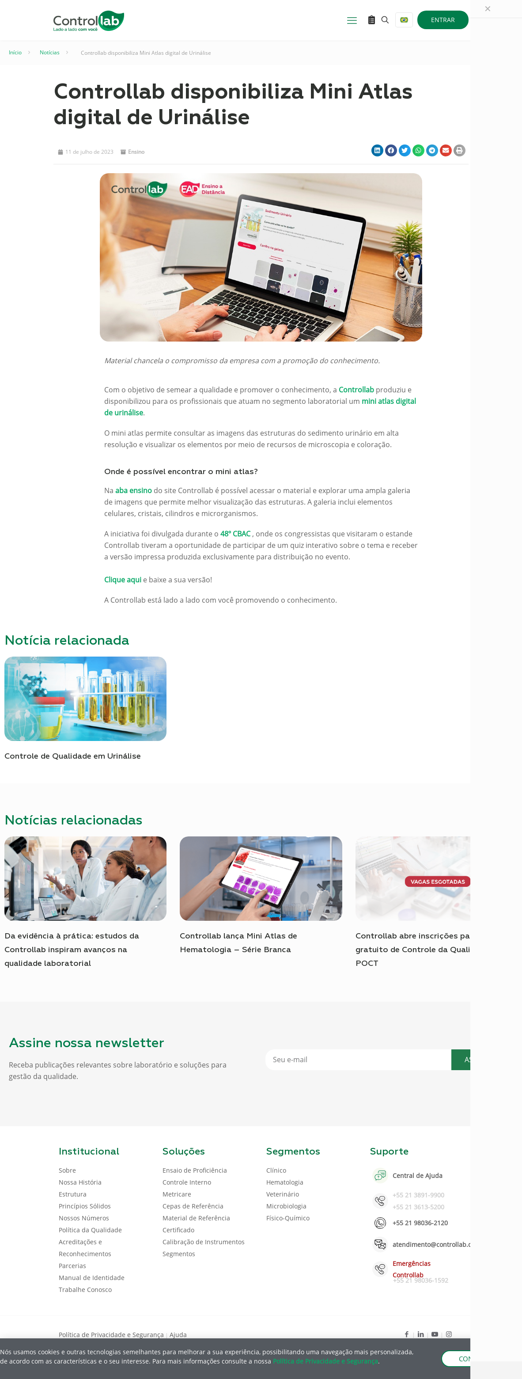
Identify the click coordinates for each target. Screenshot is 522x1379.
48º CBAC (235, 534)
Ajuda (178, 1334)
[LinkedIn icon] (420, 1334)
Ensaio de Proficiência (195, 1170)
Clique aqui (122, 580)
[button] (377, 150)
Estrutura (73, 1194)
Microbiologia (286, 1206)
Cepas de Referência (193, 1206)
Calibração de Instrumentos (204, 1242)
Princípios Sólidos (85, 1206)
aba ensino (133, 490)
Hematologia (284, 1182)
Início (15, 52)
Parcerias (72, 1265)
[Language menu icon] (404, 19)
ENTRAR (443, 19)
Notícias (50, 52)
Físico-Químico (288, 1218)
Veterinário (282, 1194)
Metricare (177, 1194)
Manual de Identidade (92, 1277)
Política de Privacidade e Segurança (111, 1334)
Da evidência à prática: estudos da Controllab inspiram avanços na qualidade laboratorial (71, 950)
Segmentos (179, 1254)
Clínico (276, 1170)
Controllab (356, 390)
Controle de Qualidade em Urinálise (72, 756)
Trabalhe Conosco (85, 1289)
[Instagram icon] (448, 1334)
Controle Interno (187, 1182)
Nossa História (80, 1182)
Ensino (136, 152)
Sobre (67, 1170)
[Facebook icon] (406, 1334)
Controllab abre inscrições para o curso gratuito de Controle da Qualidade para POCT (432, 950)
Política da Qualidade (90, 1230)
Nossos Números (84, 1218)
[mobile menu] (351, 19)
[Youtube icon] (434, 1334)
